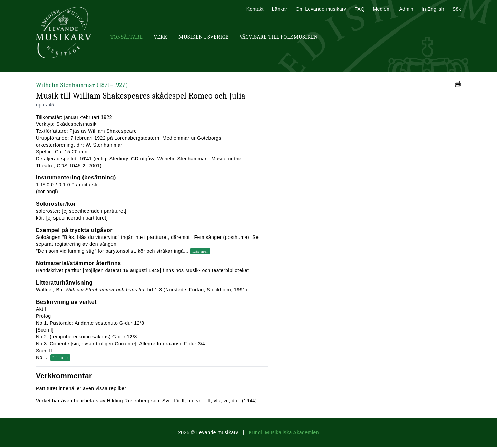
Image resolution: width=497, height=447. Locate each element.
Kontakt (255, 9)
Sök (456, 9)
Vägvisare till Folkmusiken (279, 37)
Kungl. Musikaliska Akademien (284, 432)
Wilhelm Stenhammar (82, 85)
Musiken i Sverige (203, 37)
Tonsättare (126, 37)
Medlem (382, 9)
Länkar (280, 9)
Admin (406, 9)
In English (433, 9)
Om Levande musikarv (321, 9)
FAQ (359, 9)
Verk (160, 37)
